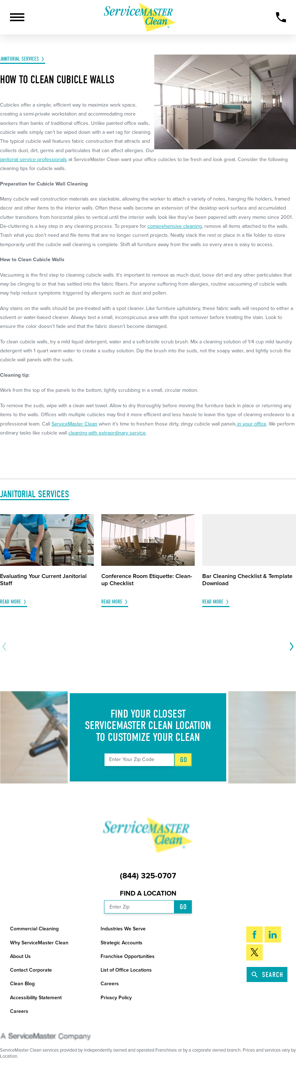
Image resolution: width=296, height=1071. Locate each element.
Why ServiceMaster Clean (39, 943)
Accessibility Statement (36, 998)
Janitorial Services (19, 59)
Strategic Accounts (121, 943)
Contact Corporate (31, 970)
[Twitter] (254, 952)
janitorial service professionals (33, 159)
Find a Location (148, 893)
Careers (110, 984)
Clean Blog (22, 984)
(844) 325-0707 (148, 876)
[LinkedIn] (273, 934)
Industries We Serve (123, 929)
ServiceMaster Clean (74, 424)
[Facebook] (254, 934)
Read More (10, 602)
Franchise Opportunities (128, 956)
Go (183, 760)
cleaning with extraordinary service (107, 433)
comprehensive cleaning (174, 226)
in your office (251, 424)
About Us (20, 956)
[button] (17, 17)
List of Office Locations (126, 970)
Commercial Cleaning (34, 929)
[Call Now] (281, 17)
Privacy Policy (116, 998)
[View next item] (290, 646)
